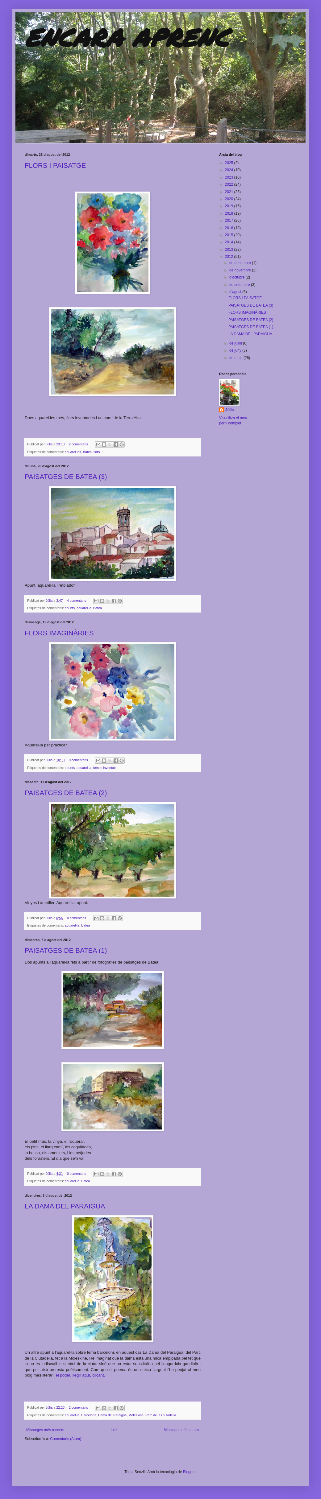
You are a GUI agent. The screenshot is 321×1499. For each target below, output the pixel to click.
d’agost (235, 292)
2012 (229, 256)
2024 (229, 170)
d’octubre (237, 277)
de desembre (240, 263)
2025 (229, 163)
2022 (229, 184)
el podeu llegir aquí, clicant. (80, 1375)
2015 (229, 235)
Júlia (49, 444)
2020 (229, 199)
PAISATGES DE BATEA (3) (66, 477)
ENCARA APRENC (127, 37)
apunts (70, 608)
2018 (229, 213)
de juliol (236, 343)
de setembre (240, 285)
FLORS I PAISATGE (55, 165)
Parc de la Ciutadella (160, 1415)
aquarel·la (84, 608)
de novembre (240, 270)
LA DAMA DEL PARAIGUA (65, 1206)
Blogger (189, 1472)
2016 (229, 228)
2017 (229, 220)
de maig (236, 358)
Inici (113, 1430)
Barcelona (88, 1415)
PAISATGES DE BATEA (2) (66, 793)
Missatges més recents (45, 1430)
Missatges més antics (181, 1430)
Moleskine (136, 1415)
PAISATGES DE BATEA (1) (66, 950)
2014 (229, 242)
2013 (229, 249)
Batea (87, 452)
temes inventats (105, 768)
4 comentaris (76, 600)
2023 (229, 177)
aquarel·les (73, 452)
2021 (229, 192)
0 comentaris (78, 760)
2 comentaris (78, 444)
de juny (235, 350)
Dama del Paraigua (112, 1415)
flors (97, 452)
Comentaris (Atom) (65, 1439)
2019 (229, 206)
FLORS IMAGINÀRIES (59, 633)
